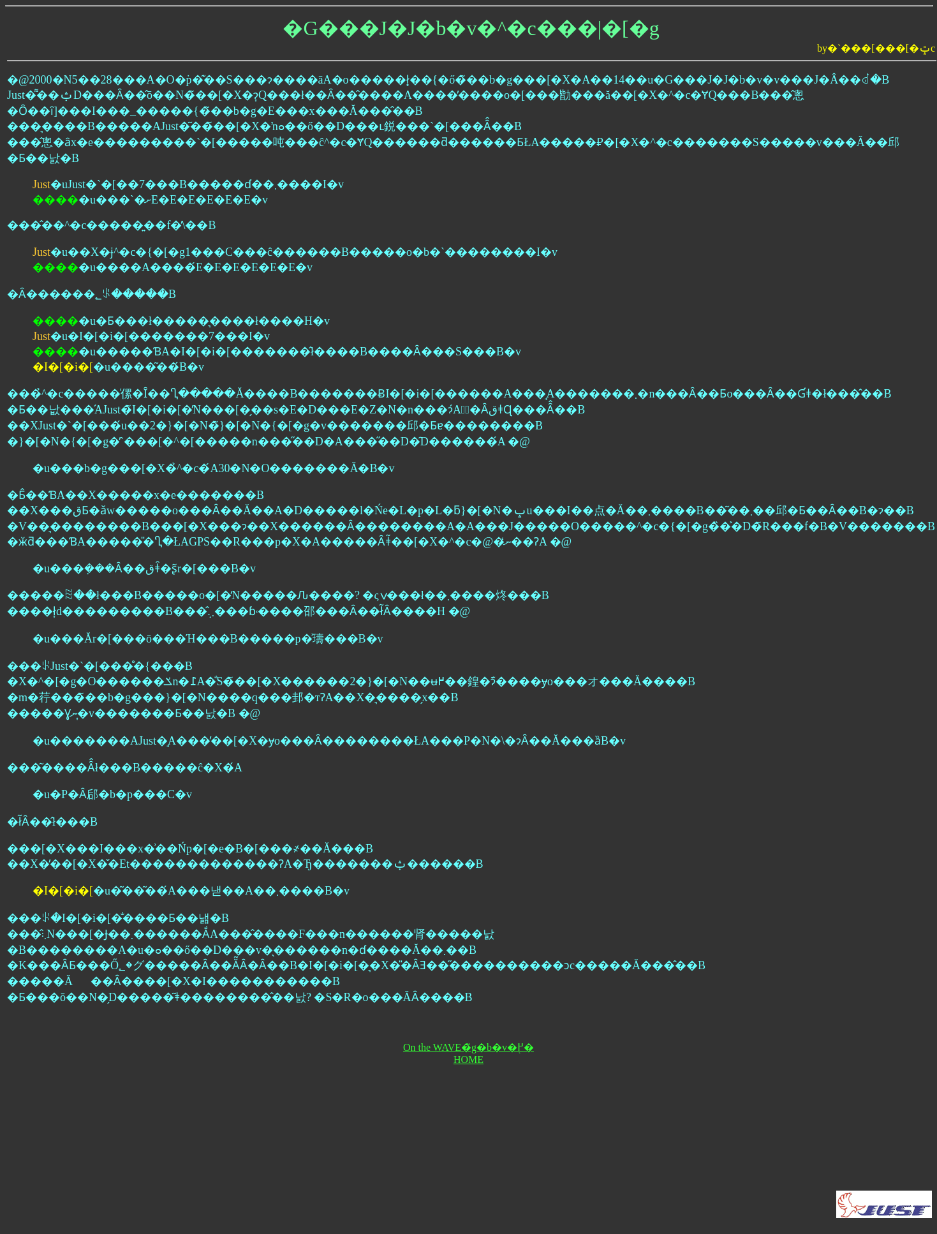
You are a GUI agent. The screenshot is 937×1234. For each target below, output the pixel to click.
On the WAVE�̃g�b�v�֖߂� (468, 1047)
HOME (468, 1059)
